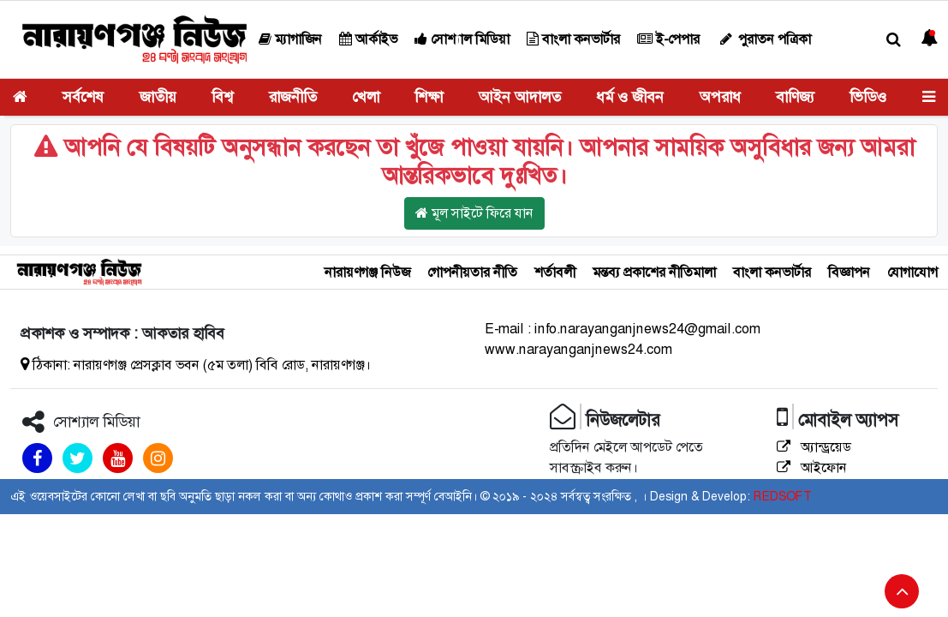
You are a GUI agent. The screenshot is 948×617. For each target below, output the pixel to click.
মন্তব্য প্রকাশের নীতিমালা (654, 272)
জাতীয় (158, 97)
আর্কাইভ (368, 39)
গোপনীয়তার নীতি (472, 272)
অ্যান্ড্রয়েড (814, 447)
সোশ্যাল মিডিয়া (462, 39)
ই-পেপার (668, 39)
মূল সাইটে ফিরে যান (474, 213)
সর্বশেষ (83, 97)
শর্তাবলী (554, 272)
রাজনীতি (293, 97)
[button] (893, 40)
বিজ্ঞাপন (849, 272)
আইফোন (812, 467)
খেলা (365, 97)
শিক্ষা (428, 97)
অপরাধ (720, 97)
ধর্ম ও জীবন (630, 97)
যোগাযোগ (912, 272)
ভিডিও (868, 97)
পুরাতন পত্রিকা (764, 39)
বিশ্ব (222, 97)
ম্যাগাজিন (290, 39)
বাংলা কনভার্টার (573, 39)
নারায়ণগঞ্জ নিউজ (367, 272)
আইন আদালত (520, 97)
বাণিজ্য (795, 97)
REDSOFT (782, 496)
